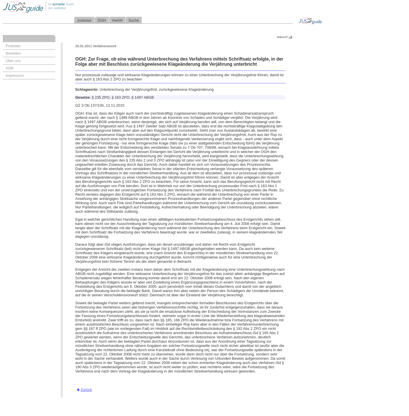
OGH (101, 20)
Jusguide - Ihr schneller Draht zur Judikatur (57, 7)
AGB (9, 68)
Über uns (13, 61)
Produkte (13, 46)
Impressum (15, 75)
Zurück (86, 390)
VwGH (117, 20)
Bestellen (13, 53)
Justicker (84, 20)
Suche (133, 20)
